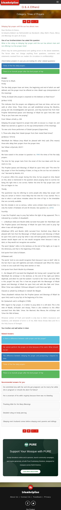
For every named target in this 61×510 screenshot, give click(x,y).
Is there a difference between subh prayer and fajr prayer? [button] (24, 338)
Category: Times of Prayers (30, 14)
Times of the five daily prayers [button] (14, 66)
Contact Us (26, 497)
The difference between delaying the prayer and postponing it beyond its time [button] (30, 357)
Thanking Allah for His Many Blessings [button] (17, 404)
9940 (38, 155)
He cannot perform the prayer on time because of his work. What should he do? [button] (30, 348)
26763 (51, 208)
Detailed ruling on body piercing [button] (15, 413)
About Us (14, 497)
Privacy (47, 497)
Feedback (37, 497)
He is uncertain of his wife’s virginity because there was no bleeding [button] (28, 396)
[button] (29, 21)
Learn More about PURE (30, 471)
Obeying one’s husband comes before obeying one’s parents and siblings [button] (29, 421)
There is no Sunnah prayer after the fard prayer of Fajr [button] (23, 71)
